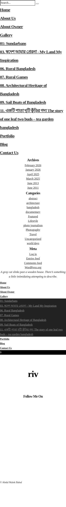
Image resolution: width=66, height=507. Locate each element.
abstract (33, 198)
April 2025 (33, 174)
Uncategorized (33, 238)
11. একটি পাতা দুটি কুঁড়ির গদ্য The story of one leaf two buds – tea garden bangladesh (31, 119)
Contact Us (9, 152)
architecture (33, 203)
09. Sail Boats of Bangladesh (23, 102)
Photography (33, 229)
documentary (33, 211)
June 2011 (33, 187)
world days (33, 243)
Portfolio (7, 136)
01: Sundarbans (13, 43)
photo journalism (33, 225)
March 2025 (33, 178)
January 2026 (33, 169)
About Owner (11, 26)
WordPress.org (33, 267)
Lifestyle (33, 220)
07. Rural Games (14, 77)
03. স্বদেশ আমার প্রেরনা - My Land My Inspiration (28, 305)
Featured (33, 216)
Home (5, 10)
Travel (33, 234)
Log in (33, 254)
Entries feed (33, 258)
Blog (4, 144)
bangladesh (33, 207)
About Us (8, 18)
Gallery (6, 35)
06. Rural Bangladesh (17, 68)
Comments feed (33, 263)
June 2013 (33, 183)
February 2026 (33, 165)
